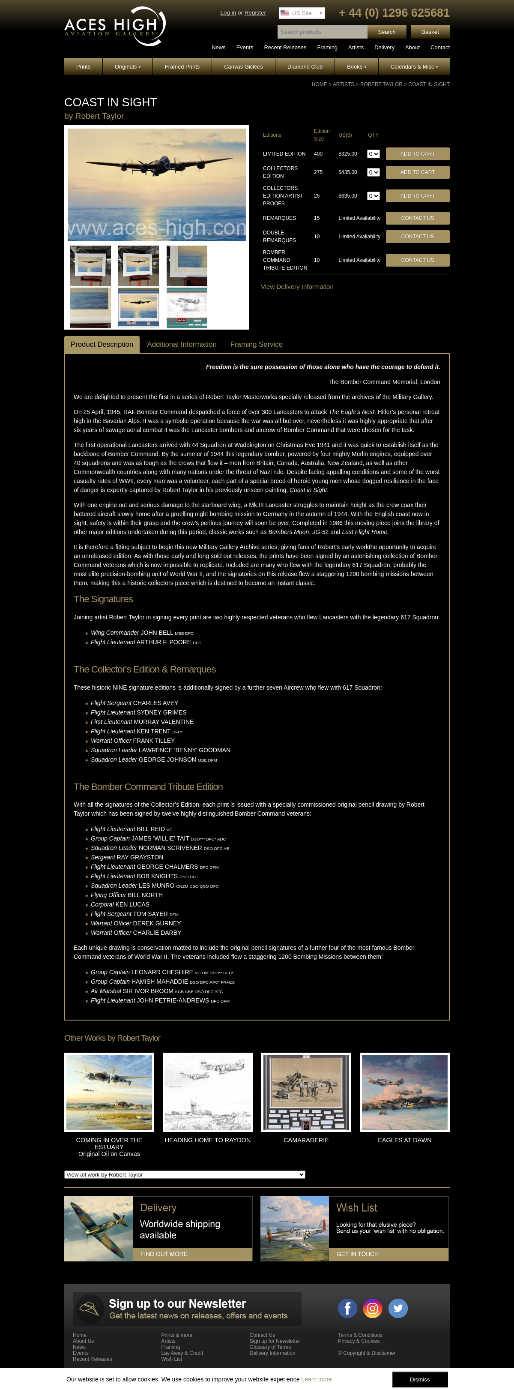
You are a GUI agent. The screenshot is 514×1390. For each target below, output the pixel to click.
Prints (83, 66)
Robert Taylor (381, 84)
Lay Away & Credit (182, 1353)
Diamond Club (305, 66)
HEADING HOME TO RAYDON (208, 1140)
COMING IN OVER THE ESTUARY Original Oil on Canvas (109, 1147)
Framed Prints (182, 66)
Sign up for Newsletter (275, 1341)
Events (245, 47)
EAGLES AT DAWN (404, 1140)
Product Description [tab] (102, 344)
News (219, 47)
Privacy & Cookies (359, 1341)
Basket (430, 32)
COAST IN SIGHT (429, 84)
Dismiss (420, 1379)
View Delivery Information (297, 286)
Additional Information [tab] (181, 344)
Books (356, 66)
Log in (228, 12)
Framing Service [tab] (256, 344)
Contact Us (417, 218)
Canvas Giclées (243, 66)
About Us (83, 1341)
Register (255, 12)
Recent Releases (285, 47)
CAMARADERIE (306, 1140)
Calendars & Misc (414, 66)
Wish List (171, 1359)
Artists (356, 47)
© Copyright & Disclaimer (366, 1353)
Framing (327, 47)
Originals (127, 66)
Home (319, 84)
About (412, 47)
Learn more (316, 1379)
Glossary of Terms (270, 1347)
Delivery (384, 47)
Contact (440, 47)
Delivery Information (273, 1353)
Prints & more (176, 1335)
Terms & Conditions (360, 1335)
